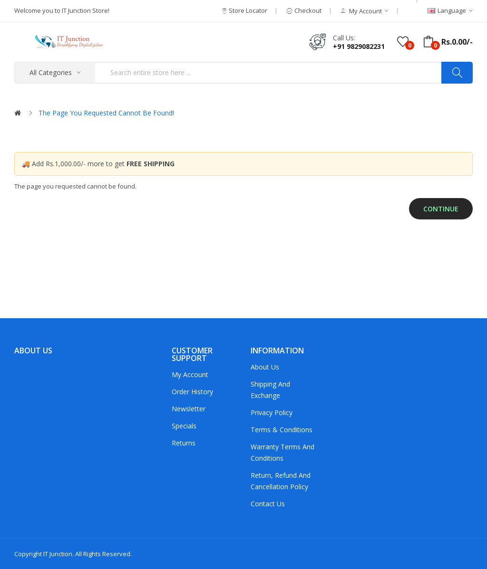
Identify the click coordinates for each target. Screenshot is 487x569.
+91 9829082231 (359, 46)
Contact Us (268, 503)
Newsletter (188, 408)
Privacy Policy (271, 412)
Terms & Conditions (281, 429)
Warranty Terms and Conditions (282, 452)
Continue (440, 208)
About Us (265, 366)
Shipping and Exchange (270, 389)
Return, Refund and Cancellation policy (281, 481)
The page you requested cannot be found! (106, 112)
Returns (183, 442)
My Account (190, 374)
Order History (192, 391)
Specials (184, 425)
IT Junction (57, 554)
